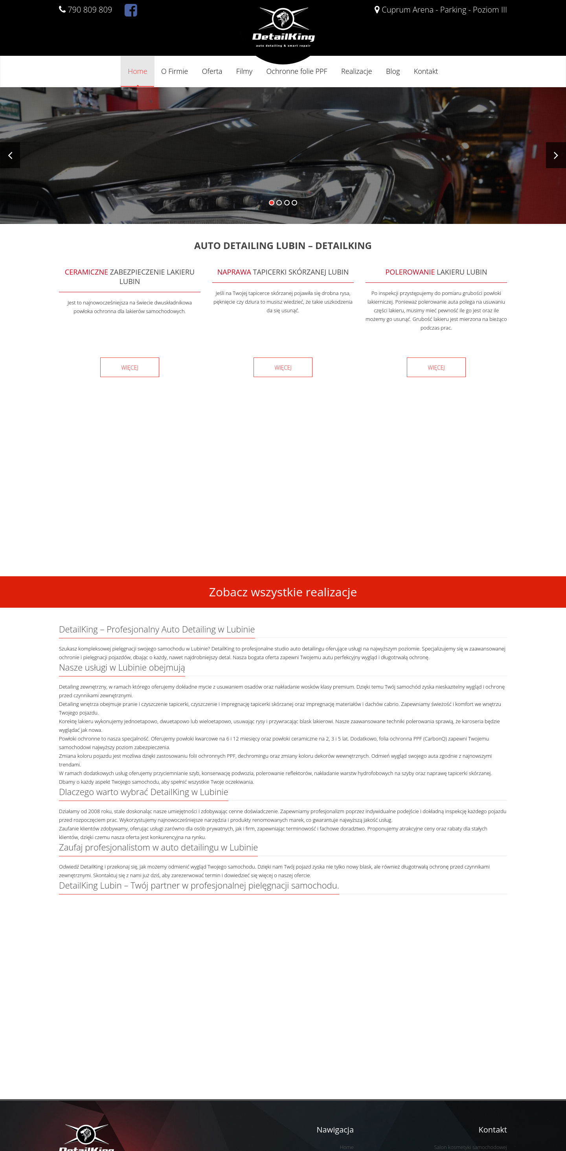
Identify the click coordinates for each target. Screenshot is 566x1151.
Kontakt (426, 71)
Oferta (212, 71)
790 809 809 (85, 9)
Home (137, 71)
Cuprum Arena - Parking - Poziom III (441, 9)
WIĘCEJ (129, 367)
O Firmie (174, 71)
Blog (393, 71)
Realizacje (356, 71)
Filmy (244, 71)
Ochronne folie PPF (296, 71)
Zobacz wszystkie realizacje (283, 592)
